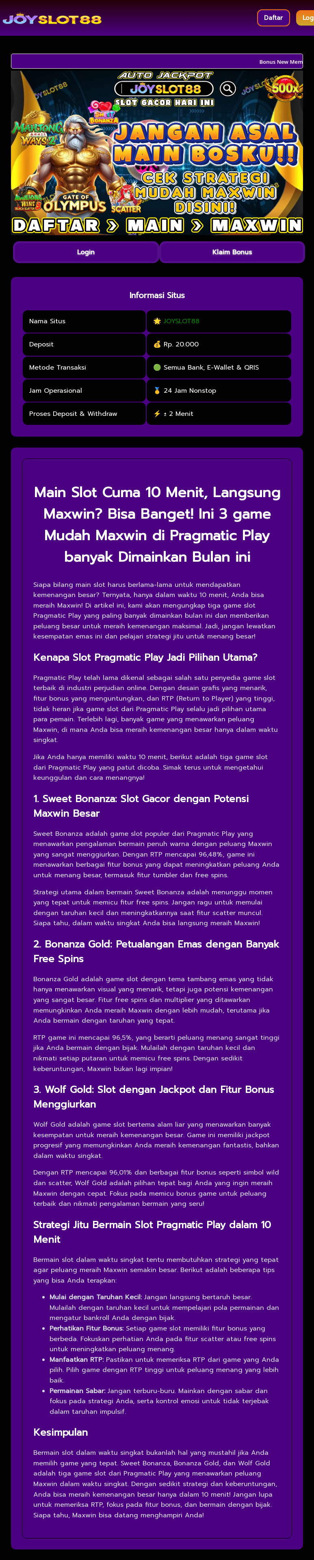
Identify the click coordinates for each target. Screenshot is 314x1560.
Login (86, 252)
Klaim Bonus (232, 252)
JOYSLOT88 (181, 321)
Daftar (273, 17)
